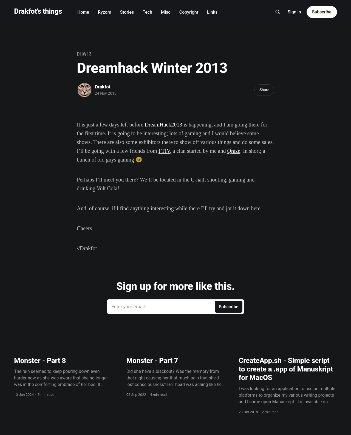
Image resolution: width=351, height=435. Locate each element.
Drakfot (103, 87)
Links (212, 12)
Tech (147, 12)
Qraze (233, 151)
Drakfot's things (38, 11)
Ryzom (104, 12)
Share (264, 90)
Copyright (188, 12)
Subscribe (322, 12)
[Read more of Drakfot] (84, 90)
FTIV (164, 151)
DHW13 (84, 54)
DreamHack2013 (163, 125)
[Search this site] (277, 12)
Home (83, 12)
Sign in (294, 12)
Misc (166, 12)
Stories (127, 12)
